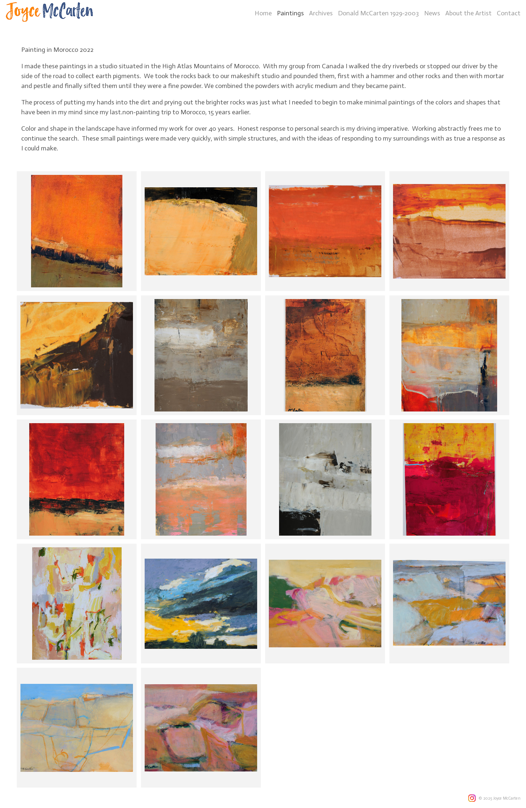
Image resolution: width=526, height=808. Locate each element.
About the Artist (468, 13)
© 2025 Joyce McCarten (500, 798)
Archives (321, 13)
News (432, 13)
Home (263, 13)
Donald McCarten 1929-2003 (378, 13)
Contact (509, 13)
